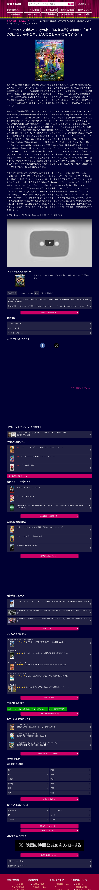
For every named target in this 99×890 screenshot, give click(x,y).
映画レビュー (49, 698)
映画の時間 (11, 21)
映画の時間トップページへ (18, 866)
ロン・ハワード (13, 328)
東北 (52, 779)
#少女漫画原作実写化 (57, 709)
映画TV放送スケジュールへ (48, 753)
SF (9, 815)
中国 (9, 788)
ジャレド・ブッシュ (15, 333)
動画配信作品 (66, 14)
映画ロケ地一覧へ (48, 830)
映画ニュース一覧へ (48, 312)
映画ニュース (32, 14)
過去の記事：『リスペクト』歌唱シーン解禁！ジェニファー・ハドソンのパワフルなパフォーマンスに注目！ (49, 306)
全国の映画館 (38, 884)
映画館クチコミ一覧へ (48, 826)
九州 (9, 793)
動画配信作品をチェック (49, 556)
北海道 (10, 779)
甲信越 (10, 784)
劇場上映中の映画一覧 (48, 516)
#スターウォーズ (13, 709)
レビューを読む (83, 14)
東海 (52, 774)
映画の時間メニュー (15, 10)
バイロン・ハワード (15, 323)
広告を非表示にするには (80, 388)
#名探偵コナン (28, 709)
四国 (52, 788)
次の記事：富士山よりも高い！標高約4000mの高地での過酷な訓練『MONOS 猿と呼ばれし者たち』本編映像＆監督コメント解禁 (49, 301)
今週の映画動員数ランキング (18, 476)
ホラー (53, 819)
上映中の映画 (32, 10)
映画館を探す (15, 14)
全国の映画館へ (49, 799)
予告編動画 (49, 14)
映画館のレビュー (40, 887)
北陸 (52, 784)
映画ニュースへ (49, 628)
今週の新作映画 (49, 10)
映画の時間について (48, 855)
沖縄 (52, 793)
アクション (12, 810)
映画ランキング (83, 10)
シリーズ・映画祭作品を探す (49, 714)
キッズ (53, 815)
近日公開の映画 (66, 10)
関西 (9, 774)
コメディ (11, 819)
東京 (9, 770)
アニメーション (56, 810)
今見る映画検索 (83, 4)
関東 (52, 770)
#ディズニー (41, 709)
